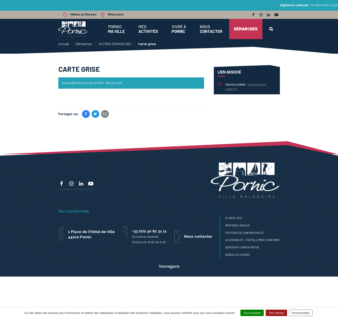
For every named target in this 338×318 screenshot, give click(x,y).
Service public (242, 87)
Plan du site (233, 218)
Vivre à (179, 29)
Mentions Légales (237, 225)
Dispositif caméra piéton (242, 247)
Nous (211, 29)
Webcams (116, 15)
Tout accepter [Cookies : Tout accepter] (252, 312)
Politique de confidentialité (244, 232)
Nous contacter (198, 236)
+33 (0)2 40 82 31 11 (149, 231)
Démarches (246, 28)
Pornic (116, 29)
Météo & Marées (84, 15)
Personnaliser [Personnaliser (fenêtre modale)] (301, 312)
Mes (148, 29)
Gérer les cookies (237, 254)
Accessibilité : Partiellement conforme (252, 240)
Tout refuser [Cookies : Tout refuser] (276, 312)
